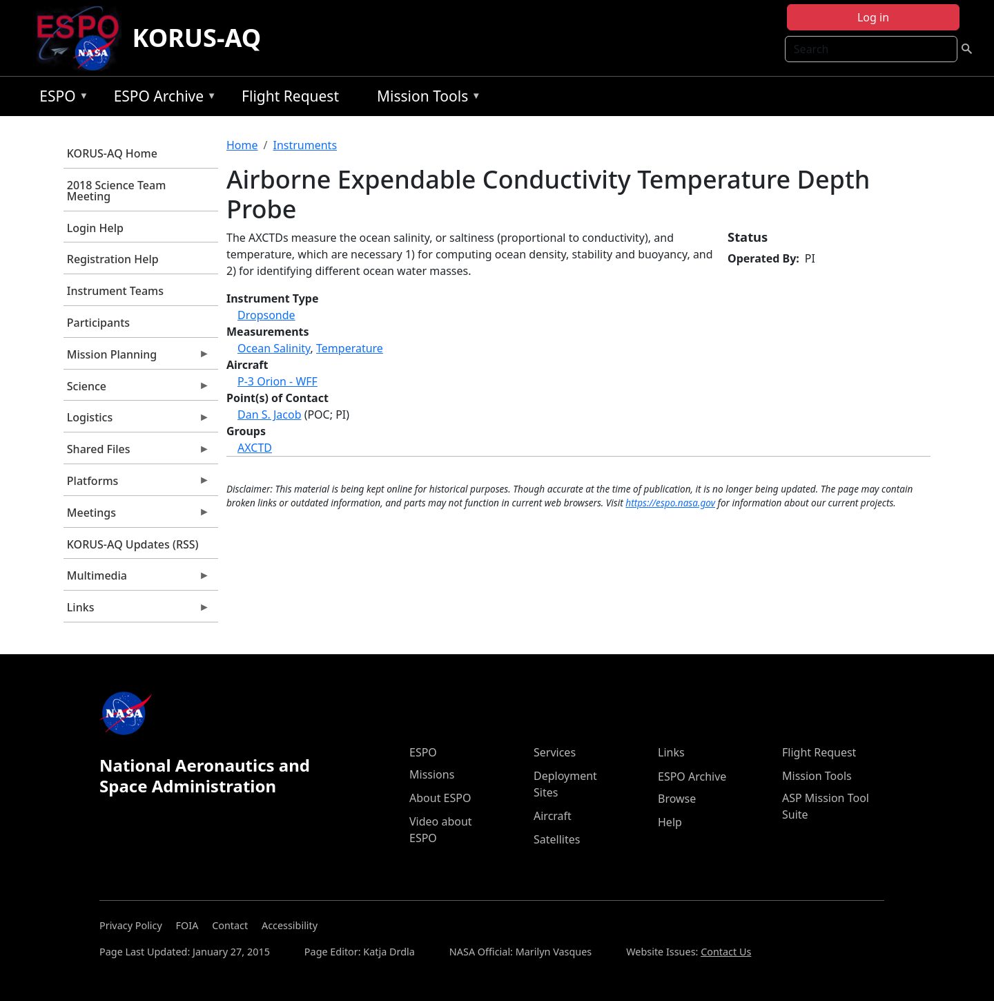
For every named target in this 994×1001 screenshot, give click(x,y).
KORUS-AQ (197, 38)
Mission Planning (137, 358)
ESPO (60, 98)
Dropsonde (266, 315)
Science (137, 390)
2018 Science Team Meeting (116, 191)
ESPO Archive (162, 98)
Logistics (137, 421)
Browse (677, 798)
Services (555, 752)
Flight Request (290, 96)
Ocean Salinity (274, 348)
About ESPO (440, 797)
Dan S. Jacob (269, 414)
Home (242, 145)
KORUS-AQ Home (112, 153)
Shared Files (137, 452)
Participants (98, 322)
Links (137, 611)
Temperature (349, 348)
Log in (873, 17)
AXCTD (254, 447)
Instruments (305, 145)
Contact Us (726, 951)
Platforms (137, 484)
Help (670, 822)
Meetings (137, 516)
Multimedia (137, 579)
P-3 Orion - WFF (277, 381)
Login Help (95, 228)
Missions (431, 774)
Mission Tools (425, 98)
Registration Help (113, 259)
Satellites (557, 839)
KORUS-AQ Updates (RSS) (133, 544)
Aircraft (553, 815)
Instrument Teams (115, 290)
